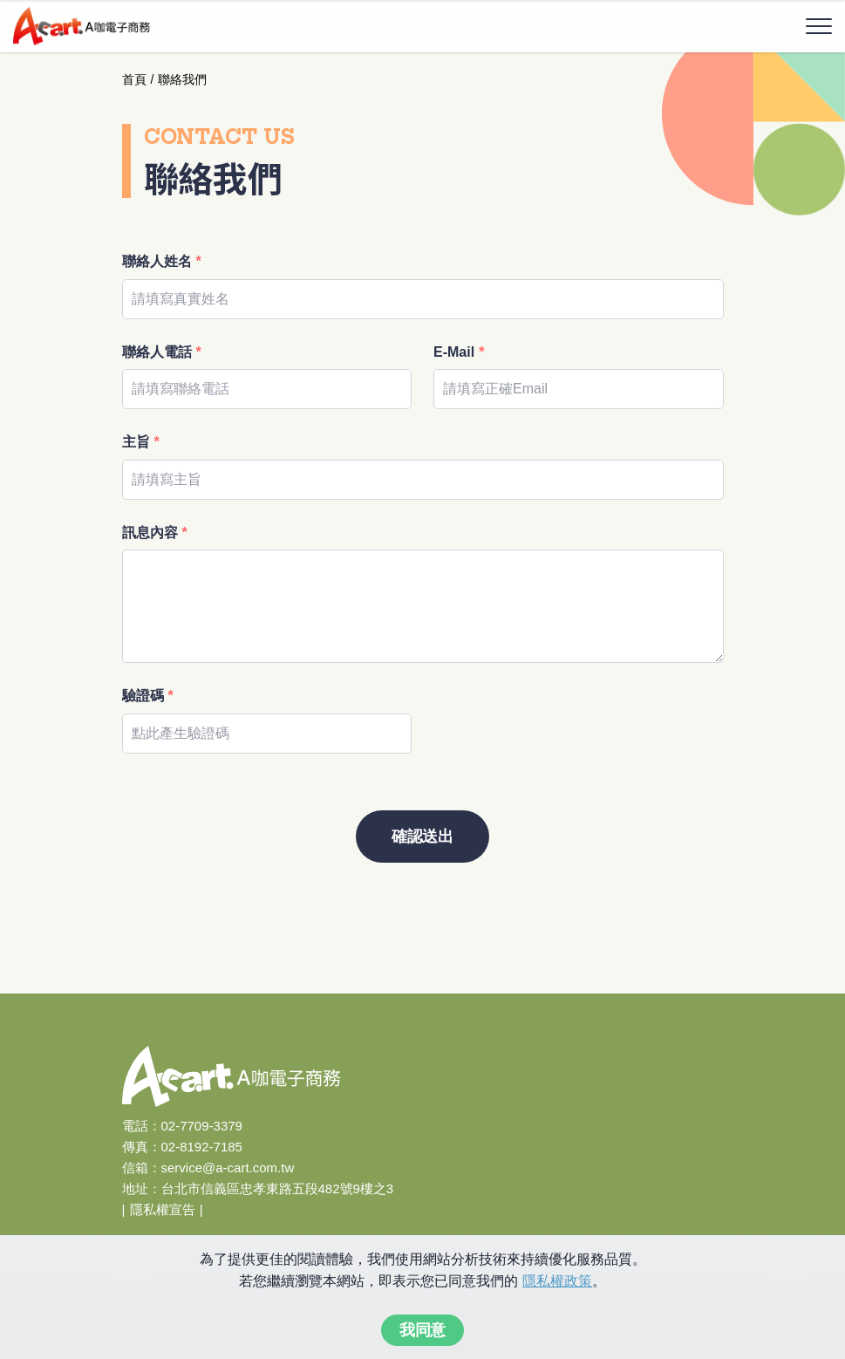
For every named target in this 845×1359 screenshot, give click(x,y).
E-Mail (458, 352)
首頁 (134, 79)
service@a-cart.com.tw (228, 1167)
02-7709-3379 (201, 1125)
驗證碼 (148, 695)
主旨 (141, 441)
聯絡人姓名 (161, 261)
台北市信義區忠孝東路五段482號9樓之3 (277, 1188)
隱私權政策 (557, 1281)
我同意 (422, 1330)
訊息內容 (154, 532)
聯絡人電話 (161, 352)
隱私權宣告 (162, 1209)
